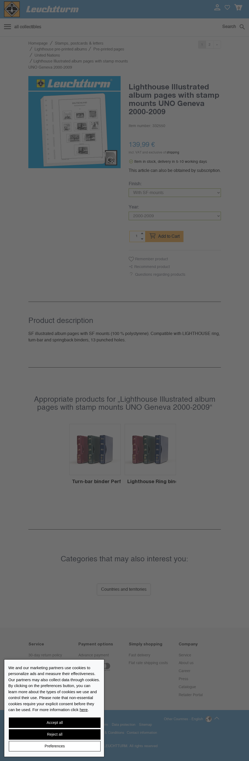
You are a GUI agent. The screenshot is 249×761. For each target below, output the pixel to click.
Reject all (55, 734)
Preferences (55, 746)
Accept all (55, 722)
